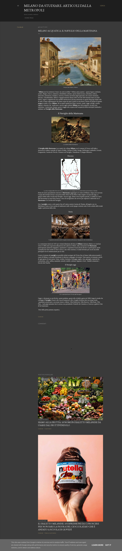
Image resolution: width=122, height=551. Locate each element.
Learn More (97, 545)
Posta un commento (50, 533)
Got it (108, 545)
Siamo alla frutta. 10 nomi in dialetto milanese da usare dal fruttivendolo (69, 424)
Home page (29, 18)
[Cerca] (102, 5)
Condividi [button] (20, 27)
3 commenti (48, 428)
